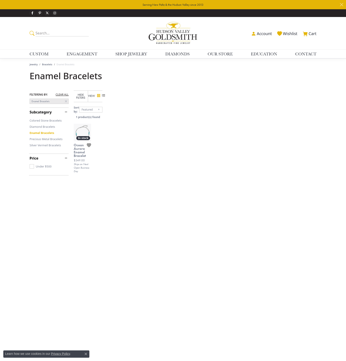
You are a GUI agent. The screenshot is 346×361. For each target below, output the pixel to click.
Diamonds (177, 53)
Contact (305, 53)
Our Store (220, 53)
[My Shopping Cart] (309, 33)
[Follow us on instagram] (54, 13)
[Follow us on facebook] (32, 13)
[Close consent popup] (86, 354)
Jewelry (34, 64)
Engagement (82, 53)
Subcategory (41, 112)
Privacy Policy (60, 353)
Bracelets (47, 64)
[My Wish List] (286, 33)
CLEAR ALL (62, 94)
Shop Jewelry (131, 53)
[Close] (341, 4)
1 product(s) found (195, 114)
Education (264, 53)
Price (34, 158)
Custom (39, 53)
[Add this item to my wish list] (151, 204)
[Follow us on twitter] (47, 13)
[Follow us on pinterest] (39, 13)
